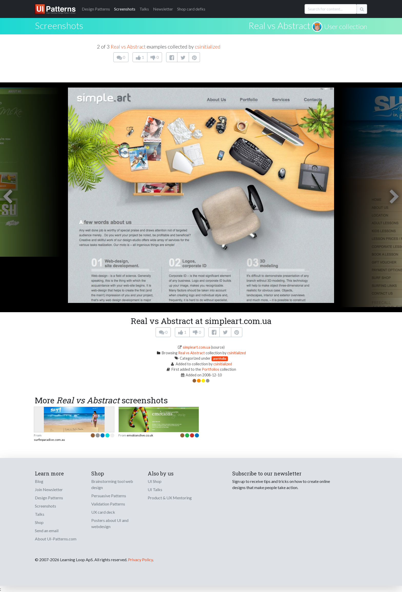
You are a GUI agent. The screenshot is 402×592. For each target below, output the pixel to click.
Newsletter (163, 8)
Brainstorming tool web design (112, 484)
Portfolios (210, 369)
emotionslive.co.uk (140, 435)
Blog (39, 481)
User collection (345, 26)
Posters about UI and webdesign (109, 523)
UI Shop (155, 481)
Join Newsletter (49, 489)
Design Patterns (49, 497)
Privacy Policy (140, 559)
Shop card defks (191, 8)
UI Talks (155, 489)
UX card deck (103, 512)
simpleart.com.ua (196, 347)
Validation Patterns (108, 503)
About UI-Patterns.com (55, 538)
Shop (39, 522)
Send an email (46, 530)
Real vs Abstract (279, 25)
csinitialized (207, 46)
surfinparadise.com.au (49, 440)
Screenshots (124, 8)
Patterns (96, 8)
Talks (144, 8)
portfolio (219, 358)
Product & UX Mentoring (170, 497)
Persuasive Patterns (108, 495)
